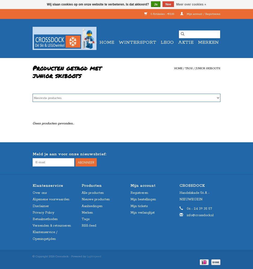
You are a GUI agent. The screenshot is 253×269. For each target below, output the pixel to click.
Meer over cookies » (191, 4)
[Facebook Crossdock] (207, 154)
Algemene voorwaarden (51, 199)
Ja (155, 4)
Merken (208, 42)
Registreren (139, 193)
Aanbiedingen (92, 206)
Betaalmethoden (45, 219)
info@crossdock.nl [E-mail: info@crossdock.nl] (200, 215)
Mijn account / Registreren (200, 14)
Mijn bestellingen (143, 199)
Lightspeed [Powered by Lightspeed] (94, 256)
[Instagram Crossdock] (216, 154)
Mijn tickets (139, 206)
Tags (189, 68)
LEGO (167, 42)
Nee (168, 4)
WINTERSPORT (137, 42)
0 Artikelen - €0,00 (159, 14)
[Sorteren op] (126, 98)
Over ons (40, 193)
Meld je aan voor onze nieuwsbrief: (69, 154)
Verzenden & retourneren (52, 226)
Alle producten (93, 193)
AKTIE (186, 42)
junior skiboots (208, 68)
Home (106, 42)
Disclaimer (41, 206)
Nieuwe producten (96, 199)
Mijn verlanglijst (142, 213)
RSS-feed (89, 226)
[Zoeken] (199, 34)
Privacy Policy (43, 213)
